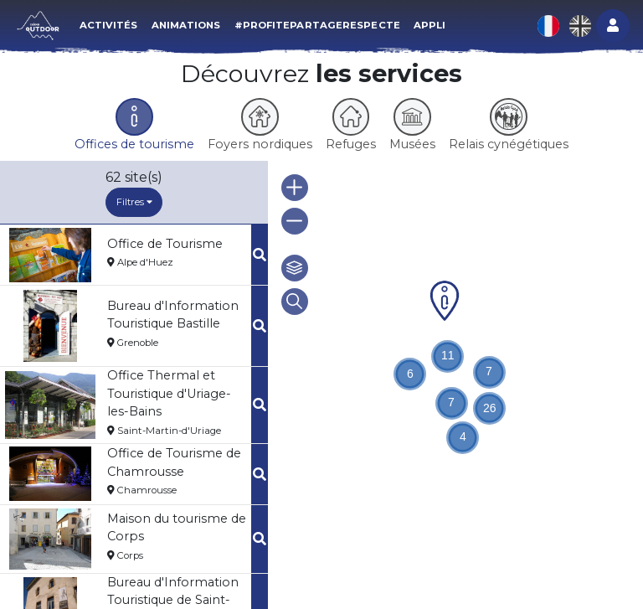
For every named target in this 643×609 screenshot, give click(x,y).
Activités (109, 25)
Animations (186, 25)
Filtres (134, 202)
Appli (430, 25)
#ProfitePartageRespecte (317, 25)
